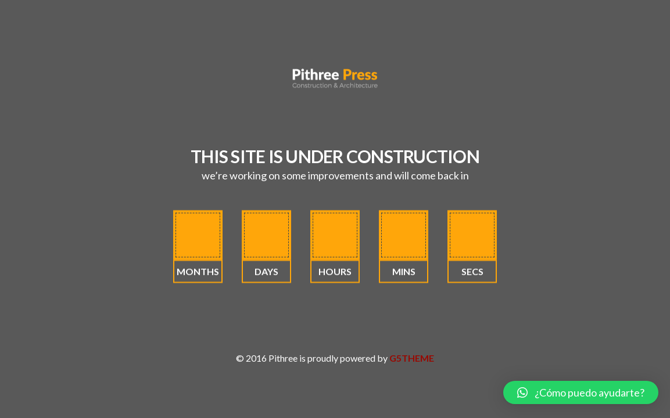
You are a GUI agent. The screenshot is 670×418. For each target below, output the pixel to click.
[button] (580, 392)
